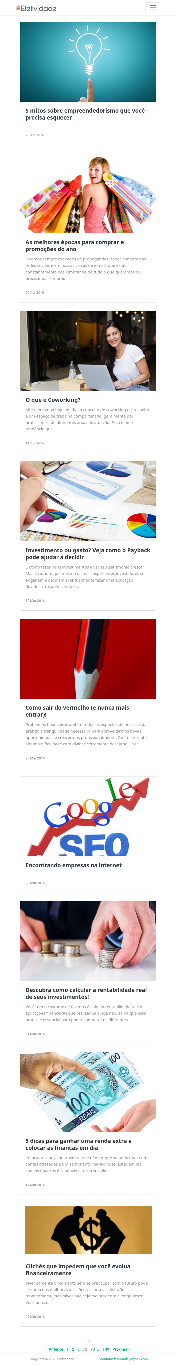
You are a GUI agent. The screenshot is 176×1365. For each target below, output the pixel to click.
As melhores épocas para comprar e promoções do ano (75, 245)
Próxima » (121, 1349)
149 (106, 1349)
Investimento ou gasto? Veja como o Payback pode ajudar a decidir (88, 553)
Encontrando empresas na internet (74, 865)
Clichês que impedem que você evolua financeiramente (78, 1269)
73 (92, 1349)
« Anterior (54, 1349)
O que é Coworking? (53, 399)
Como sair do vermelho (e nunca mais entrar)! (77, 711)
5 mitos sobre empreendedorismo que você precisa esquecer (85, 114)
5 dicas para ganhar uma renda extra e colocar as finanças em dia (79, 1144)
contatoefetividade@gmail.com (124, 1359)
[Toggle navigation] (152, 7)
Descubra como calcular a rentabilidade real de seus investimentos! (86, 993)
